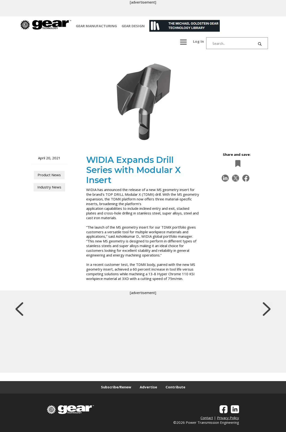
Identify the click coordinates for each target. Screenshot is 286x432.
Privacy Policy (228, 417)
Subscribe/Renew (116, 387)
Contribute (175, 387)
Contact (207, 417)
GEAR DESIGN (133, 25)
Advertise (148, 387)
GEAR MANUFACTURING (96, 25)
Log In (198, 41)
